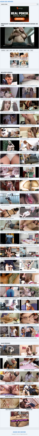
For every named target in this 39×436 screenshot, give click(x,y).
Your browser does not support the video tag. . (19, 38)
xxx (28, 50)
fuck (17, 50)
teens (25, 50)
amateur (3, 50)
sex (14, 50)
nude (32, 50)
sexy (7, 50)
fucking (20, 50)
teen (11, 50)
